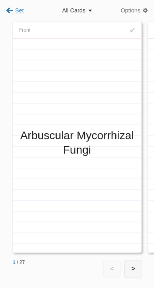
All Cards (73, 10)
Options (130, 10)
